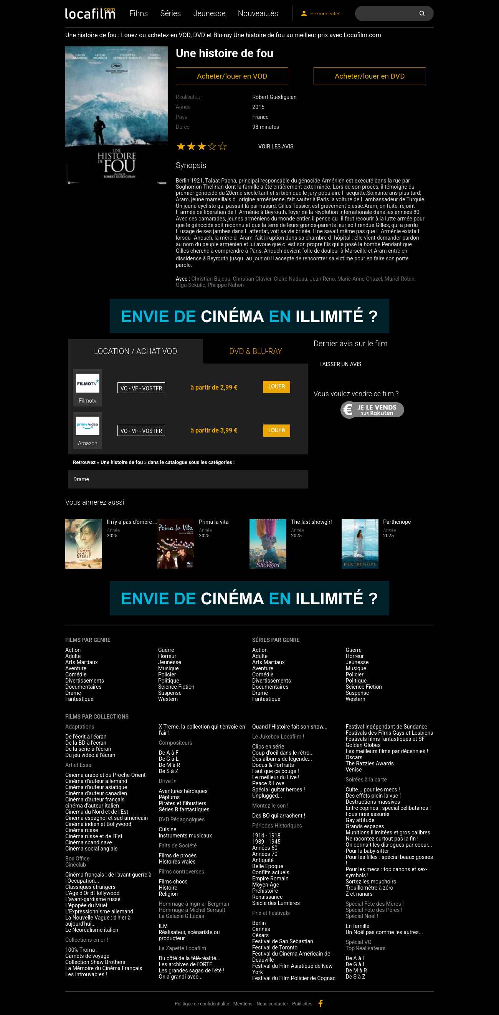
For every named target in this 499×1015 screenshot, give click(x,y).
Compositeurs (176, 743)
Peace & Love (268, 783)
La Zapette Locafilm (183, 948)
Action (73, 650)
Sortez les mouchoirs (371, 881)
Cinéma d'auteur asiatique (96, 787)
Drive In (168, 781)
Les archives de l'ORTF (186, 964)
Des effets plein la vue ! (373, 796)
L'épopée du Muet (86, 905)
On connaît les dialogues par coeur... (389, 845)
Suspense (170, 693)
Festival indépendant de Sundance (387, 727)
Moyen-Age (265, 885)
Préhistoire (265, 891)
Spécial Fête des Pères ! (374, 910)
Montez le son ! (270, 806)
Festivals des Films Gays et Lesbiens (389, 733)
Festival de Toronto (274, 947)
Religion (168, 894)
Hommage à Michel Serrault (192, 910)
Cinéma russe (81, 830)
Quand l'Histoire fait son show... (289, 727)
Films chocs (173, 881)
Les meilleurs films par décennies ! (387, 751)
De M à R (169, 765)
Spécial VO (359, 942)
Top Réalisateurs (366, 948)
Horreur (167, 656)
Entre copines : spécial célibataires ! (388, 808)
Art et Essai (79, 765)
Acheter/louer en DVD (370, 76)
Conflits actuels (270, 872)
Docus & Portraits (273, 765)
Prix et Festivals (271, 913)
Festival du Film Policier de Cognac (293, 978)
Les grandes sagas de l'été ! (192, 970)
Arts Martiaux (81, 662)
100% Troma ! (81, 950)
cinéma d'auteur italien (92, 806)
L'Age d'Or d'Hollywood (92, 893)
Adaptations (79, 727)
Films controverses (181, 872)
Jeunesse (209, 13)
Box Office (77, 858)
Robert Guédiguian (274, 97)
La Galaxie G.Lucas (181, 916)
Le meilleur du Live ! (275, 777)
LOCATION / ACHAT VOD (135, 351)
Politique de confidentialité (202, 1004)
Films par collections (97, 717)
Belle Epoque (267, 866)
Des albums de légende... (282, 759)
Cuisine (168, 829)
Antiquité (263, 860)
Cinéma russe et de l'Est (93, 836)
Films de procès (178, 855)
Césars (260, 935)
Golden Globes (363, 745)
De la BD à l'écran (85, 743)
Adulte (73, 656)
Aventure (75, 668)
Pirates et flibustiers (183, 803)
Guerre (166, 650)
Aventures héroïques (183, 791)
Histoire (168, 888)
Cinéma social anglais (91, 849)
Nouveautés (258, 13)
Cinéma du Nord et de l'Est (96, 812)
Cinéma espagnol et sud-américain (106, 818)
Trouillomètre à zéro (369, 888)
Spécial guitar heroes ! (278, 789)
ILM (163, 926)
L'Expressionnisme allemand (99, 911)
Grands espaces (365, 826)
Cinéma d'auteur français (95, 799)
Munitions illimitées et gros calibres (388, 832)
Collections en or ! (86, 940)
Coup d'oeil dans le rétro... (283, 753)
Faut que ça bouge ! (275, 771)
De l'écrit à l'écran (86, 737)
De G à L (169, 759)
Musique (168, 668)
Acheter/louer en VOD (232, 76)
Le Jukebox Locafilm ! (278, 737)
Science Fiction (176, 687)
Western (168, 699)
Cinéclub (75, 865)
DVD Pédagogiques (182, 819)
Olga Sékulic (190, 285)
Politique (168, 681)
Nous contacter (272, 1004)
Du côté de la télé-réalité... (190, 958)
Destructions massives (373, 802)
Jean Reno (322, 279)
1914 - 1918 (266, 835)
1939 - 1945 (266, 842)
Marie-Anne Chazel (359, 279)
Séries (170, 13)
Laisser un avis (340, 364)
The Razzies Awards (370, 763)
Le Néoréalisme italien (91, 930)
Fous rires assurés (368, 814)
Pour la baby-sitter (367, 851)
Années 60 (265, 848)
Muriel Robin (400, 279)
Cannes (261, 929)
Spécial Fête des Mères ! (375, 904)
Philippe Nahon (226, 285)
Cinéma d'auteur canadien (96, 793)
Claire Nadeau (290, 279)
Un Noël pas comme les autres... (384, 932)
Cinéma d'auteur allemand (96, 781)
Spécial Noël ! (362, 916)
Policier (167, 674)
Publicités (302, 1004)
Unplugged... (267, 796)
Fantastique (79, 699)
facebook (320, 1003)
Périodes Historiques (277, 826)
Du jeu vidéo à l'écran (90, 755)
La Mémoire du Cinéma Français (103, 968)
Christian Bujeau (211, 279)
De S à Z (168, 771)
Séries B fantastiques (184, 809)
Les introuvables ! (86, 974)
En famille (358, 926)
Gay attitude (360, 820)
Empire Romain (270, 878)
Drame (81, 479)
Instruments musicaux (185, 835)
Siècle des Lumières (276, 903)
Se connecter (325, 13)
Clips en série (268, 747)
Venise (354, 770)
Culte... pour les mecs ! (373, 789)
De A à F (169, 753)
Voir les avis (275, 146)
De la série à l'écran (88, 749)
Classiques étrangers (90, 887)
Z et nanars (359, 894)
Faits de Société (178, 845)
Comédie (76, 674)
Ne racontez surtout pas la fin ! (382, 839)
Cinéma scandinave (88, 842)
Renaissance (267, 897)
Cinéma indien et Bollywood (98, 824)
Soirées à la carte (366, 779)
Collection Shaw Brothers (95, 962)
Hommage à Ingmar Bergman (194, 904)
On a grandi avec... (181, 977)
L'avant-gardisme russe (93, 899)
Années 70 (265, 854)
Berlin (259, 923)
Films (138, 13)
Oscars (354, 757)
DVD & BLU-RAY (255, 351)
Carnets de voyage (87, 956)
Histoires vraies (177, 862)
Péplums (169, 797)
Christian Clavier (252, 279)
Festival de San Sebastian (282, 941)
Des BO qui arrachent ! (278, 816)
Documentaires (83, 687)
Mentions (243, 1004)
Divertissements (84, 681)
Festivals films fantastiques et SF (385, 739)
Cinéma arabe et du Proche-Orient (105, 775)
